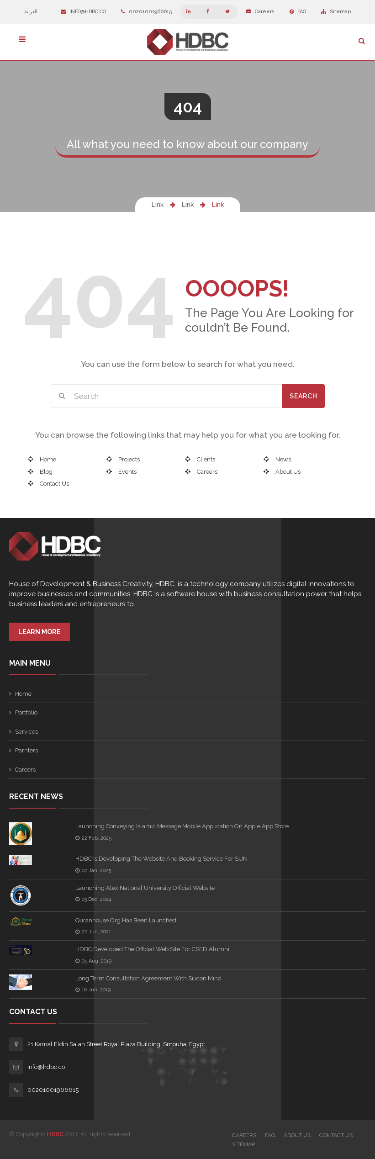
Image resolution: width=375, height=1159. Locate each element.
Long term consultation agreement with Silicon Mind (148, 978)
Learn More (39, 631)
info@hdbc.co (83, 12)
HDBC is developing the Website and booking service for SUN (161, 858)
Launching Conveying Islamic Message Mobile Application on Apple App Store (182, 826)
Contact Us (54, 483)
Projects (129, 459)
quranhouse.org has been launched (125, 920)
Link (158, 204)
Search (303, 396)
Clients (206, 459)
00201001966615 (146, 12)
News (283, 459)
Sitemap (336, 12)
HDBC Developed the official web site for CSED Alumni (152, 949)
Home (48, 459)
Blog (46, 471)
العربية (35, 12)
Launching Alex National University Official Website (145, 887)
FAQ (298, 12)
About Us (288, 471)
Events (127, 471)
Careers (260, 12)
